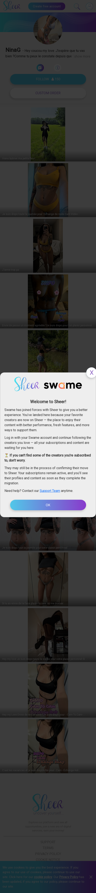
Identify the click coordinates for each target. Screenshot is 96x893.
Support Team (50, 491)
